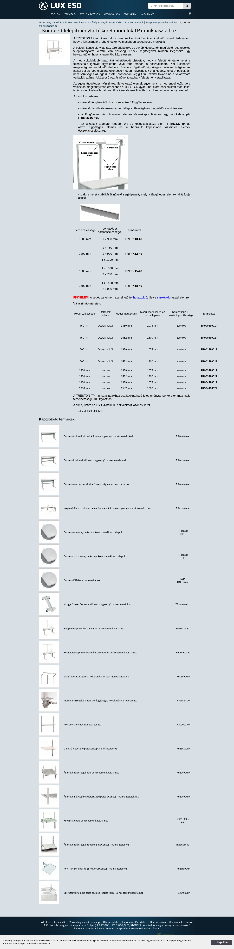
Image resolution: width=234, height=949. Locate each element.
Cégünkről (130, 14)
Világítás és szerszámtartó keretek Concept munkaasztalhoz (96, 676)
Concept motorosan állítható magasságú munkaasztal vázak (96, 484)
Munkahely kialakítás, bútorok (55, 22)
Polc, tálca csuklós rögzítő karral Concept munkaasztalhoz (95, 868)
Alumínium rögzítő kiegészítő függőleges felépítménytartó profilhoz (100, 700)
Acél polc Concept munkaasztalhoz (83, 724)
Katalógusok (112, 14)
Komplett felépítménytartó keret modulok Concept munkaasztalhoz (100, 652)
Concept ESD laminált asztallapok (82, 580)
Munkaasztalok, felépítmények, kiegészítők (97, 22)
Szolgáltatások (90, 14)
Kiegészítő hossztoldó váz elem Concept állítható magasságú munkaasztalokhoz (107, 508)
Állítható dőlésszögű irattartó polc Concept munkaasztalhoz (96, 844)
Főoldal (56, 14)
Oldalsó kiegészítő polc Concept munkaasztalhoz (90, 748)
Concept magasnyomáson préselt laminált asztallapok (93, 532)
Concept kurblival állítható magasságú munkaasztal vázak (95, 460)
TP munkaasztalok (133, 22)
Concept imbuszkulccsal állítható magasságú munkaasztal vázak (99, 436)
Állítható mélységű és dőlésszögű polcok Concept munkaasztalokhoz (101, 796)
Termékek (70, 14)
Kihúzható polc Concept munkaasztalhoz (86, 820)
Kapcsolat (147, 14)
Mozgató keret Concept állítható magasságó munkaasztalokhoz (98, 604)
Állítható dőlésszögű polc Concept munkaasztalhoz (91, 772)
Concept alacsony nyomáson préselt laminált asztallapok (94, 556)
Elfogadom (222, 942)
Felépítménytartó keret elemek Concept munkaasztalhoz (94, 628)
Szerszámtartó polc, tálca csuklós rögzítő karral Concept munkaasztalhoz (103, 892)
